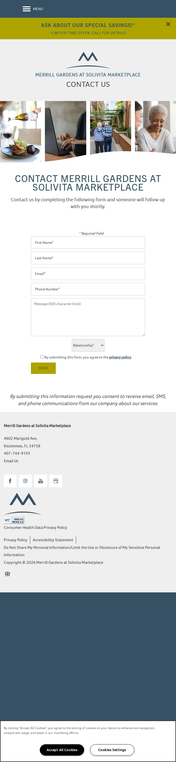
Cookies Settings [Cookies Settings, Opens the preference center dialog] (112, 750)
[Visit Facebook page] (10, 481)
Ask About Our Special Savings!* (88, 25)
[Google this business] (55, 481)
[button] (168, 24)
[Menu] (33, 9)
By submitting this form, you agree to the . (88, 357)
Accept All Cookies (62, 750)
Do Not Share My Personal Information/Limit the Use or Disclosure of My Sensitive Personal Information (82, 551)
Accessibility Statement (53, 540)
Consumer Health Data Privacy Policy (35, 527)
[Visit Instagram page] (25, 481)
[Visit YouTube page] (40, 481)
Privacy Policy (15, 540)
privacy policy (120, 357)
